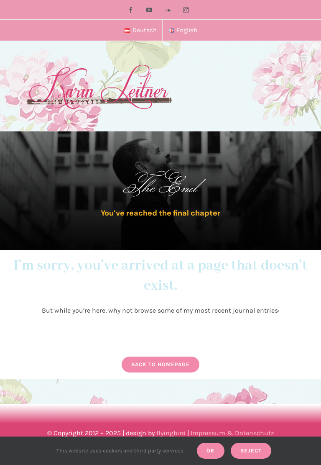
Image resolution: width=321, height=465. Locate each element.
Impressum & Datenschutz (232, 433)
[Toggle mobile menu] (304, 58)
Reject (251, 450)
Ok (210, 450)
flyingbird (171, 433)
